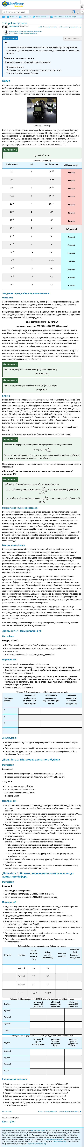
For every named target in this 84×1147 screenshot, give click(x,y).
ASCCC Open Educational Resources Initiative (23, 33)
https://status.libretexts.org (37, 1144)
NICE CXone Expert (38, 1131)
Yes (6, 1122)
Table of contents (73, 38)
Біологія (24, 17)
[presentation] (42, 155)
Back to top (6, 1111)
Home (11, 17)
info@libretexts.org (59, 1141)
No (14, 1122)
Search (4, 12)
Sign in (77, 13)
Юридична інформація (54, 1139)
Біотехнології (39, 17)
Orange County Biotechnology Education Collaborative (25, 31)
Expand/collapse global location (80, 16)
